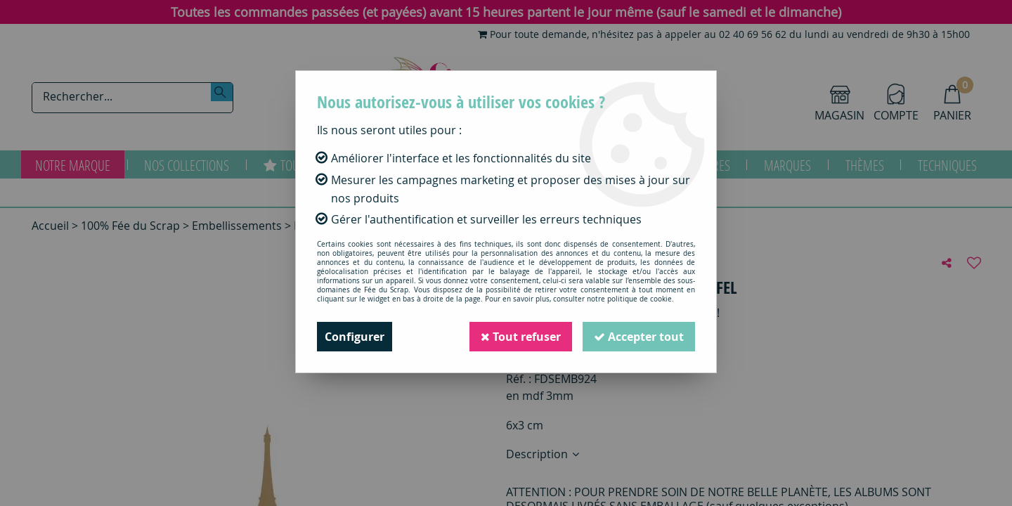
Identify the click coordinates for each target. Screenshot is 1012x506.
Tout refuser (521, 336)
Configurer (354, 336)
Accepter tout (639, 336)
